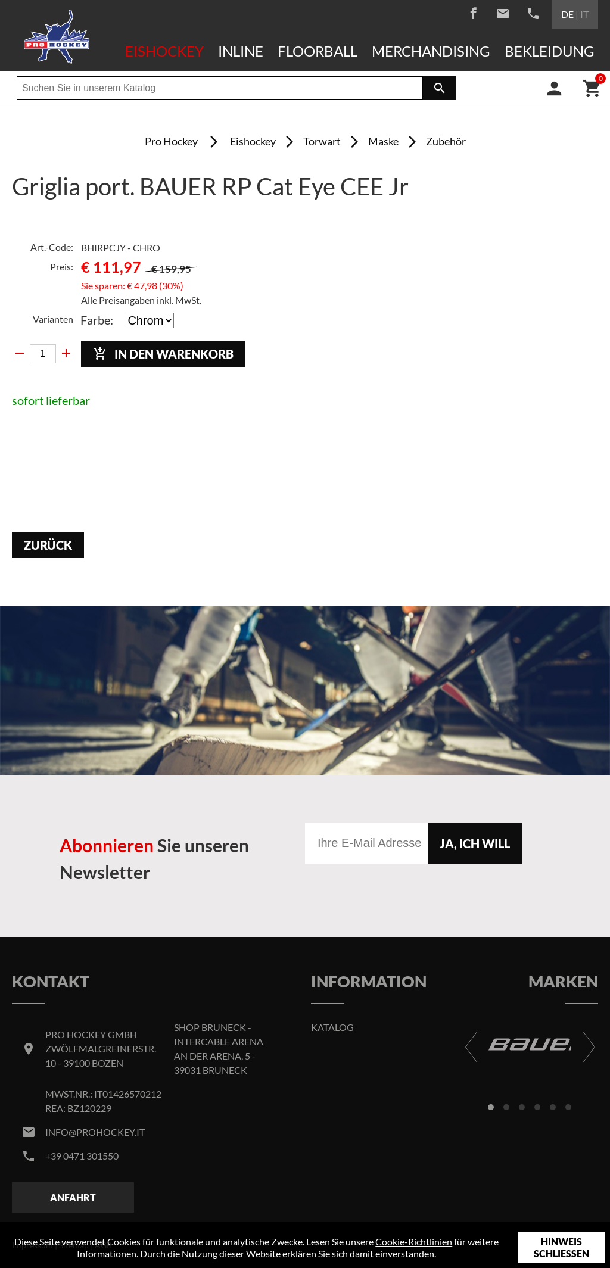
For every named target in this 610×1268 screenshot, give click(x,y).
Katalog (332, 1027)
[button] (491, 1107)
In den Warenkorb (163, 354)
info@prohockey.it (95, 1132)
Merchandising (431, 51)
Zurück (48, 545)
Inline (240, 51)
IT (584, 14)
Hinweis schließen (561, 1247)
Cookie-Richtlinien (413, 1241)
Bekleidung (550, 51)
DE (567, 14)
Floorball (317, 51)
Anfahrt (73, 1197)
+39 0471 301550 (82, 1155)
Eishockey (164, 51)
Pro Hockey (171, 141)
